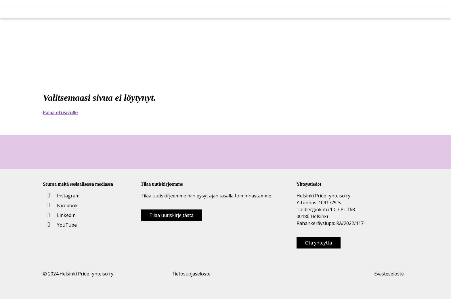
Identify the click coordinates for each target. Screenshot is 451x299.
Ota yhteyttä (318, 243)
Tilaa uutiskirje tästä (171, 215)
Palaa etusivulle (60, 112)
